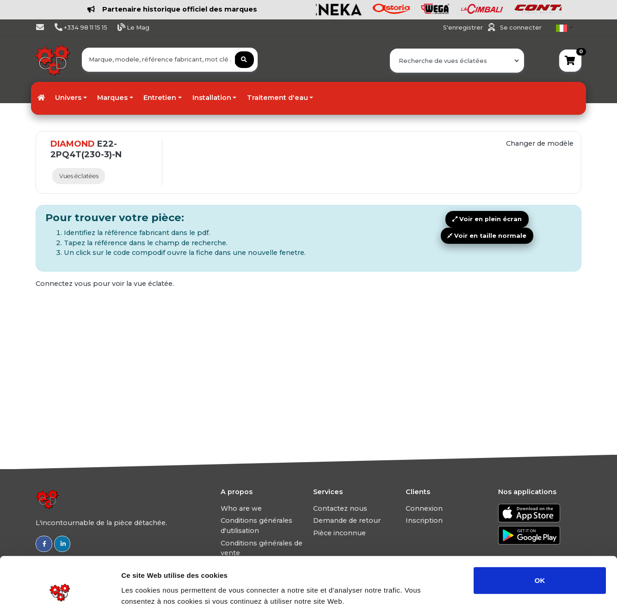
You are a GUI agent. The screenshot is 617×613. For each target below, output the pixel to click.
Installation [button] (211, 97)
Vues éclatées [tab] (79, 176)
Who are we (241, 508)
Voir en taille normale (486, 235)
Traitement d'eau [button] (277, 97)
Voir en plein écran (487, 219)
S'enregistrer (463, 27)
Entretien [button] (159, 97)
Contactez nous (340, 508)
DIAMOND (72, 144)
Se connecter (521, 27)
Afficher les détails (509, 595)
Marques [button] (112, 97)
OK (540, 537)
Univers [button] (68, 97)
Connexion (424, 508)
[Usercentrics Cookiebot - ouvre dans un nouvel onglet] (59, 595)
